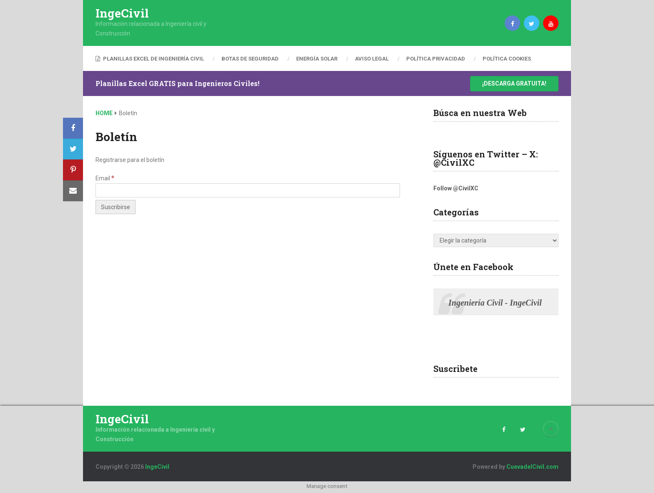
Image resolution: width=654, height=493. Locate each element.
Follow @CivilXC (455, 188)
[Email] (248, 190)
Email (105, 178)
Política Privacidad (435, 59)
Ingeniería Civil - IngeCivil (495, 302)
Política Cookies (507, 59)
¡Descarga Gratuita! (514, 83)
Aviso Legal (372, 59)
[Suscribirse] (116, 207)
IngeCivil (122, 13)
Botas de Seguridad (250, 59)
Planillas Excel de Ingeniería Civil (150, 59)
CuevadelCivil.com (532, 466)
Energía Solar (316, 59)
